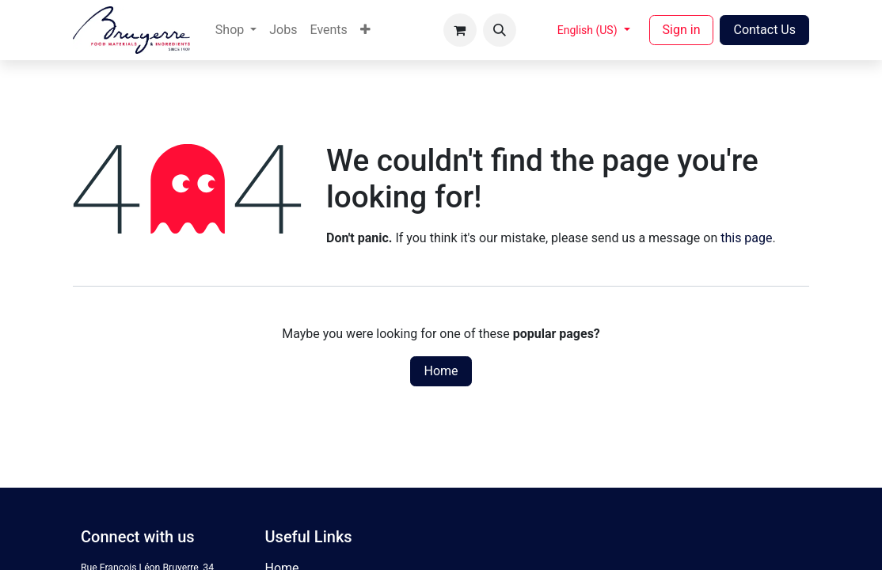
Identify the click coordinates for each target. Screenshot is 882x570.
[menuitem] (236, 30)
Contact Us (764, 29)
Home (441, 370)
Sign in (682, 29)
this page (746, 237)
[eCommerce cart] (460, 30)
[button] (499, 30)
